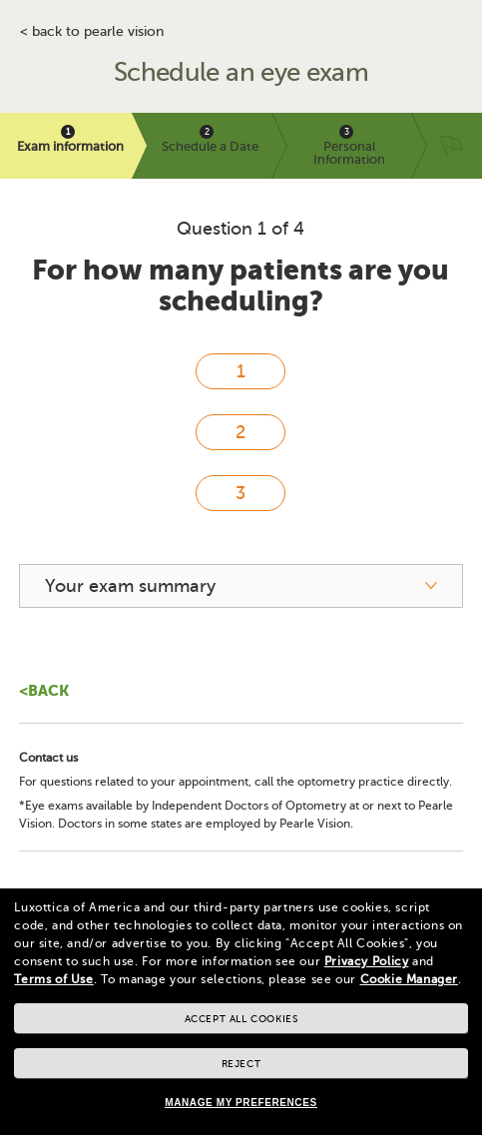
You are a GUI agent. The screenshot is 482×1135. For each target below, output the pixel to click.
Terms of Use (53, 979)
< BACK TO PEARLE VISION (92, 32)
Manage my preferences (240, 1102)
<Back (44, 690)
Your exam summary (130, 586)
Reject (241, 1063)
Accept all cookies (241, 1018)
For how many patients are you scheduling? (240, 285)
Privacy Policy (366, 961)
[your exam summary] (240, 586)
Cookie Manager (409, 979)
